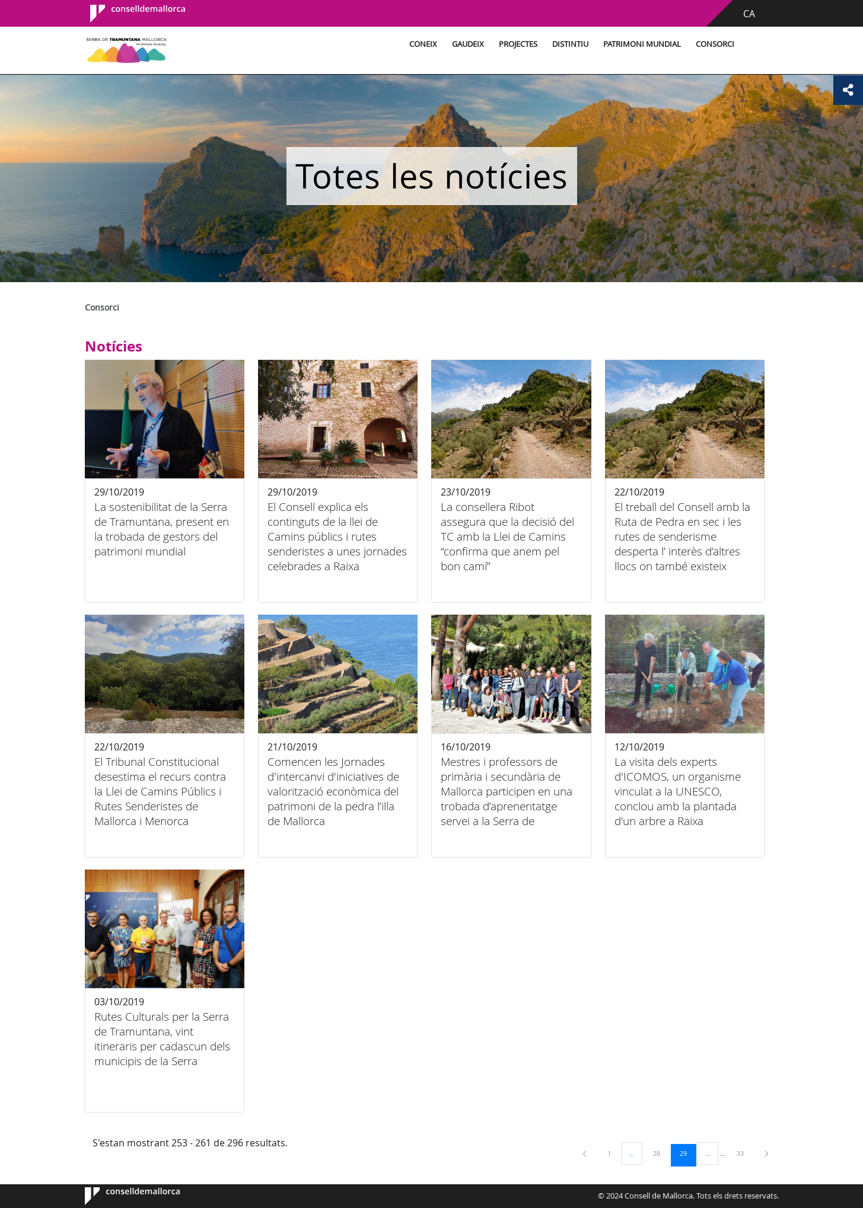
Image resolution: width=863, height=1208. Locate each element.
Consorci (715, 44)
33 (744, 1153)
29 (687, 1153)
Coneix (423, 44)
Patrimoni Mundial (642, 44)
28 (660, 1153)
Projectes (518, 44)
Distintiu (570, 44)
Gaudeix (468, 44)
